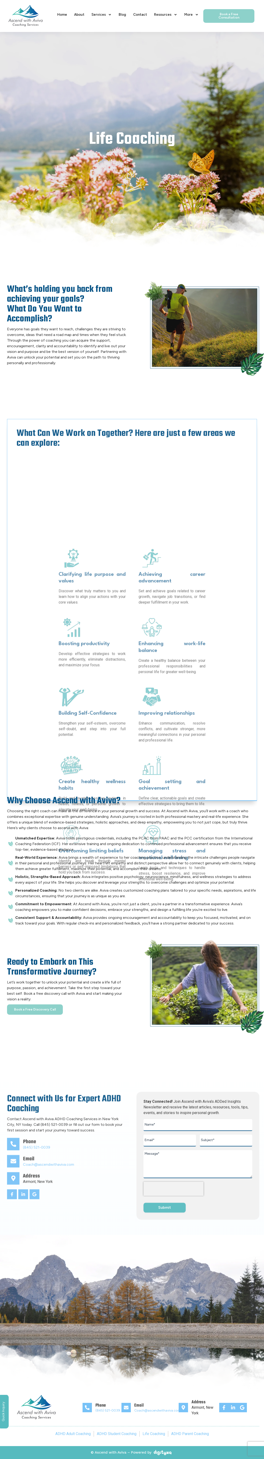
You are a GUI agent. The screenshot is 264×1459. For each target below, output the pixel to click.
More (191, 15)
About (79, 14)
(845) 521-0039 (107, 1410)
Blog (122, 14)
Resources (165, 15)
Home (62, 14)
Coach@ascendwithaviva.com (157, 1410)
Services (101, 15)
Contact (140, 14)
